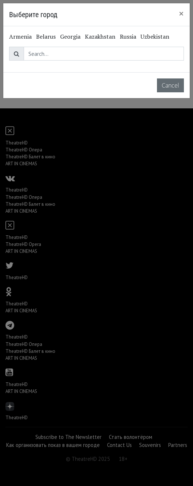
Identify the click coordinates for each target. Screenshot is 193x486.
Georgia (70, 36)
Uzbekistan (155, 36)
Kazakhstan (100, 36)
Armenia (20, 36)
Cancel (170, 85)
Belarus (46, 36)
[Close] (181, 13)
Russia (128, 36)
